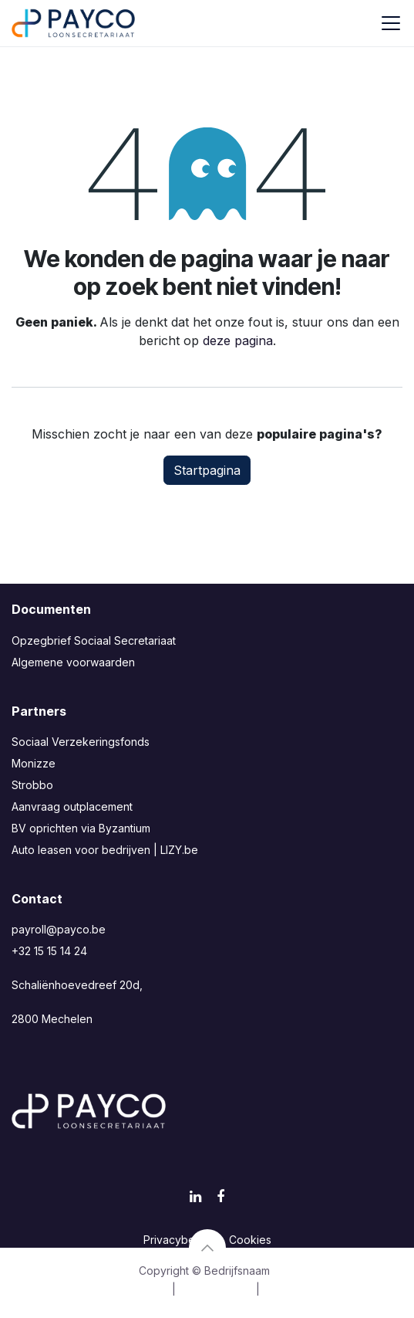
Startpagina (207, 470)
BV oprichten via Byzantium (81, 828)
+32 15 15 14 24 (49, 950)
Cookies (250, 1239)
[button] (207, 1247)
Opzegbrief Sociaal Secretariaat (94, 640)
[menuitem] (121, 1289)
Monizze (34, 763)
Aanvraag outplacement (72, 806)
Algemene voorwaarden (73, 662)
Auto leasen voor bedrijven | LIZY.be (105, 849)
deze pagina (238, 340)
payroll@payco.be (59, 929)
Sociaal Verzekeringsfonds (81, 741)
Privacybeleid (178, 1239)
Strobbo (32, 784)
